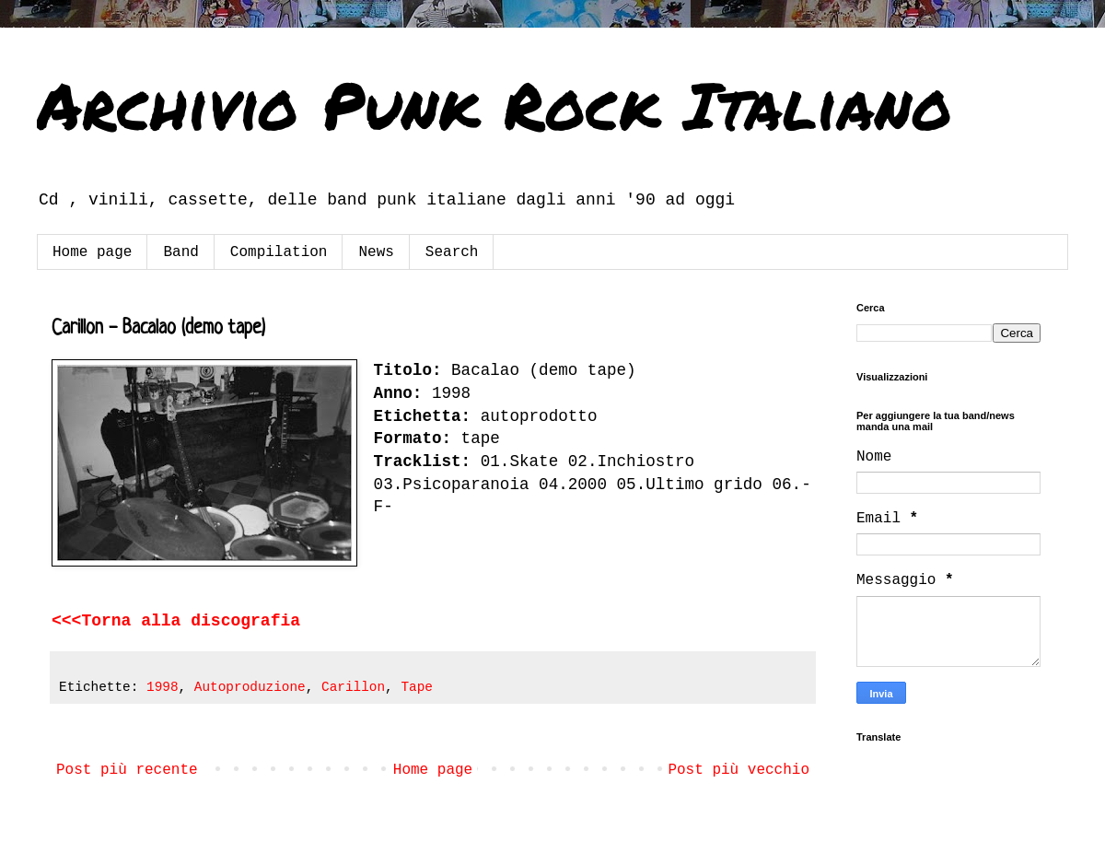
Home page (92, 252)
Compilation (279, 252)
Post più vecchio (738, 770)
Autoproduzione (250, 687)
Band (180, 252)
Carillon (353, 687)
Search (452, 252)
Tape (417, 687)
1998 (162, 687)
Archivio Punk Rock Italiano (494, 104)
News (375, 252)
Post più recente (127, 770)
